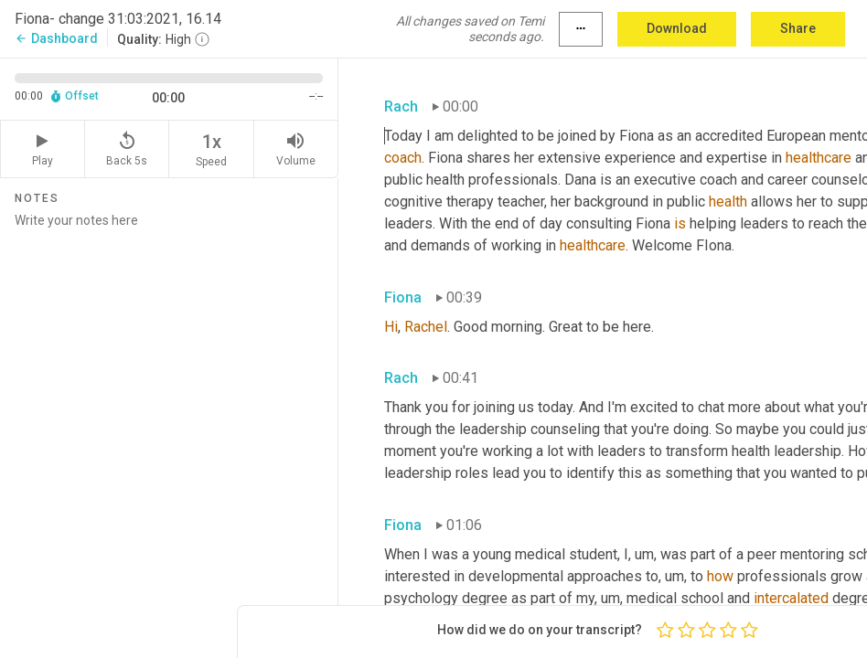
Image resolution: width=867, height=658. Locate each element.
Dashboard (56, 38)
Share (798, 28)
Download (677, 28)
